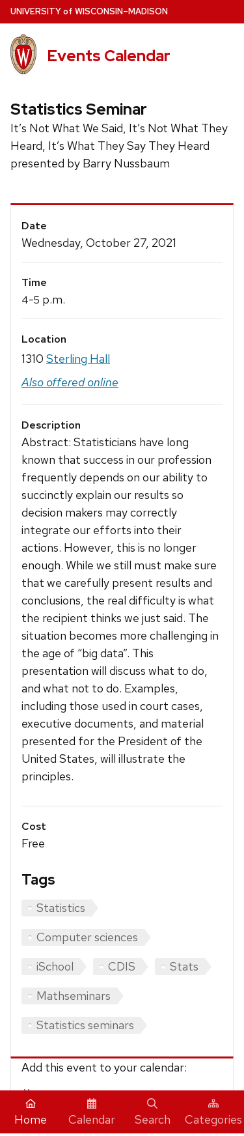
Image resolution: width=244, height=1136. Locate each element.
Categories (213, 1112)
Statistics (60, 907)
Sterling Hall (78, 358)
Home (30, 1112)
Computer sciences (87, 937)
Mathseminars (73, 995)
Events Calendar (108, 56)
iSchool (55, 966)
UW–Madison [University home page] (89, 11)
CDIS (121, 966)
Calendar (91, 1112)
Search (152, 1112)
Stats (184, 966)
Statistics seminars (85, 1024)
